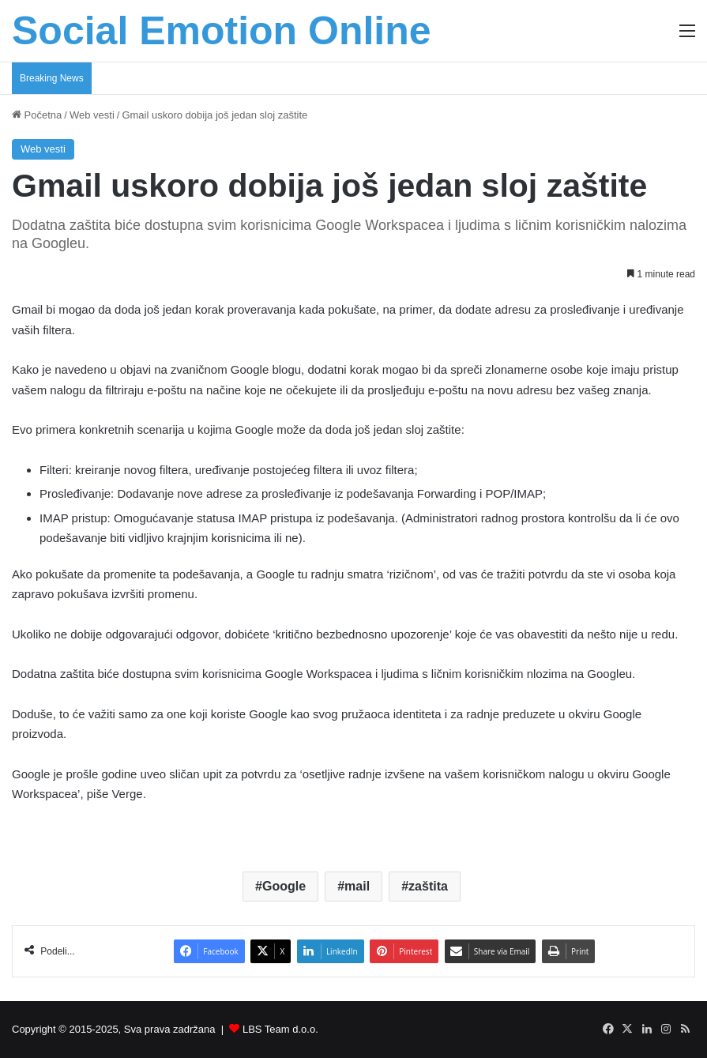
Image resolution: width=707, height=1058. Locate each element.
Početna (37, 115)
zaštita (428, 886)
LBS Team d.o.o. (280, 1029)
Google (284, 886)
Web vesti (92, 115)
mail (357, 886)
